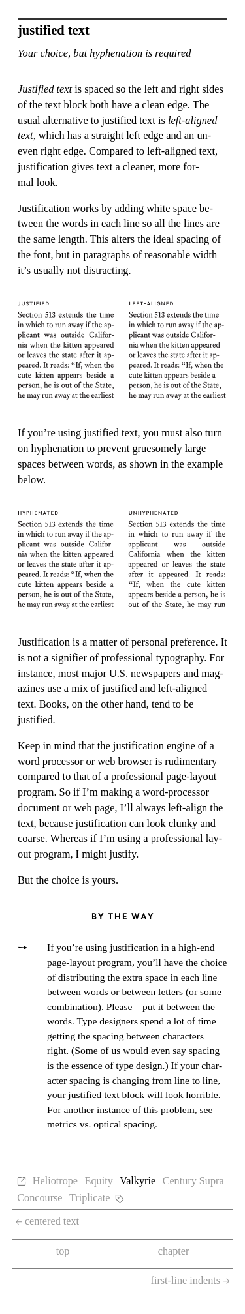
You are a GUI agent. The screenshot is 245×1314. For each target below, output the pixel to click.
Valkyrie (137, 1181)
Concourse (39, 1198)
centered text (47, 1221)
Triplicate (89, 1198)
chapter (173, 1251)
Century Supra (193, 1181)
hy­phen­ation (57, 448)
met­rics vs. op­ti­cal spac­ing (101, 1123)
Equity (99, 1181)
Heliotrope (55, 1181)
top (63, 1251)
